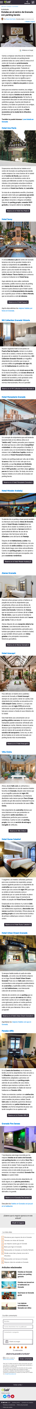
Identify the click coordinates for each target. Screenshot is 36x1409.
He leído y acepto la (9, 1358)
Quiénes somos (16, 1402)
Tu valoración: (18, 1350)
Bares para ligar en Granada (13, 1247)
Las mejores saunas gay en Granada (15, 1243)
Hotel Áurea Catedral (11, 839)
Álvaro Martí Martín (11, 19)
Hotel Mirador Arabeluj (12, 491)
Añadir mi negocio (18, 1223)
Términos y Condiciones (9, 1405)
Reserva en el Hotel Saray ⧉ (18, 302)
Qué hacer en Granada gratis (26, 1294)
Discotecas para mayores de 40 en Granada (18, 1237)
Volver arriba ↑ (18, 1385)
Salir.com (3, 7)
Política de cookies (7, 1407)
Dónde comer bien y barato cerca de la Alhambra (16, 1254)
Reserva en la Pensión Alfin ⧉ (18, 1115)
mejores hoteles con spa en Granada (16, 1023)
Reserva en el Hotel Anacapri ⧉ (18, 743)
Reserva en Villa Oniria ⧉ (18, 831)
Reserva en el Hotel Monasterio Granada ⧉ (18, 482)
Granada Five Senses (11, 1123)
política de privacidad (8, 1359)
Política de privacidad (22, 1405)
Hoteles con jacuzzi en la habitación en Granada (26, 1284)
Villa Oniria (7, 752)
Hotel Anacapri (8, 653)
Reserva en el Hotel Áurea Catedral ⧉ (18, 924)
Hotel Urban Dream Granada (14, 933)
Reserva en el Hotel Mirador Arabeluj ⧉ (18, 561)
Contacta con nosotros (27, 1402)
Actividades (15, 7)
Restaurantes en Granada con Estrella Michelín (18, 1250)
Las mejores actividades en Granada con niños (24, 1305)
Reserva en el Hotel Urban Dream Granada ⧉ (18, 1016)
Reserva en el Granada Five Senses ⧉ (18, 1197)
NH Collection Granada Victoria (16, 320)
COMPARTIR (27, 2)
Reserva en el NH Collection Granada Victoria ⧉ (18, 388)
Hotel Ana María (9, 128)
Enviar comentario (26, 1359)
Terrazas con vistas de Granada (14, 1240)
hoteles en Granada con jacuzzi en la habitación (17, 1205)
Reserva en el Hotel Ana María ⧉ (18, 211)
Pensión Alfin (8, 1031)
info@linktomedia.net (10, 1374)
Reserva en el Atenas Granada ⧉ (18, 645)
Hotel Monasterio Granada (13, 397)
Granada (9, 3)
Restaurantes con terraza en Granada (16, 1259)
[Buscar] (33, 2)
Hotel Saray (7, 219)
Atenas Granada (9, 573)
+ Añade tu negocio (30, 22)
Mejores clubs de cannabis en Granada (16, 1262)
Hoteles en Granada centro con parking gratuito (25, 1274)
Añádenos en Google (26, 50)
